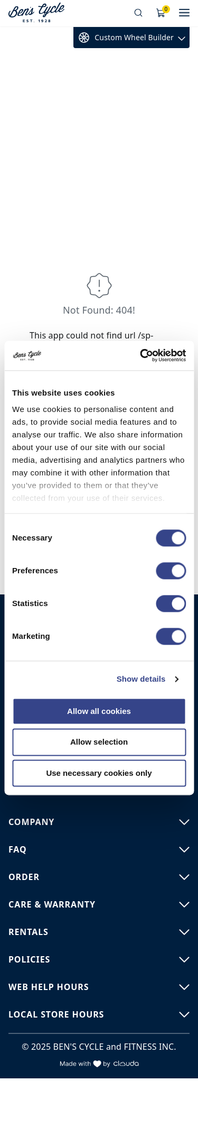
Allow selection (99, 742)
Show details (141, 678)
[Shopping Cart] (161, 13)
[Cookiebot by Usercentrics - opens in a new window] (141, 355)
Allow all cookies (99, 711)
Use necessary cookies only (99, 772)
